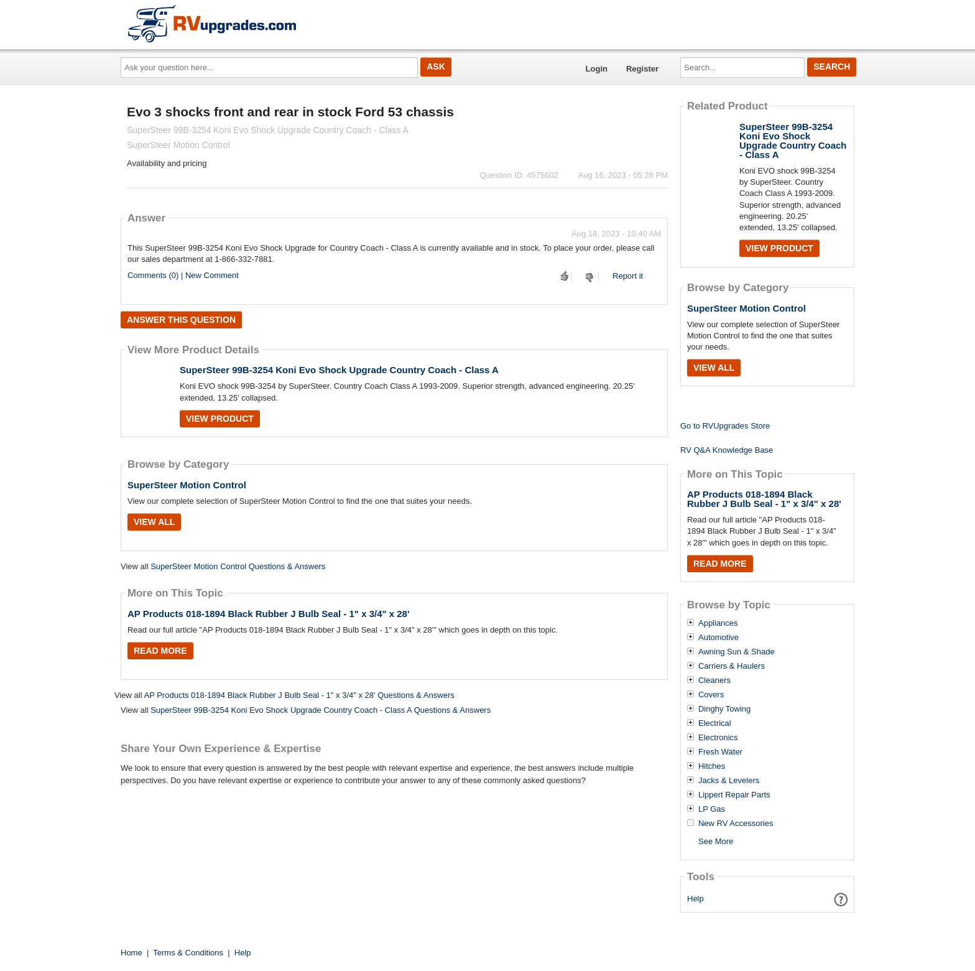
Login (597, 68)
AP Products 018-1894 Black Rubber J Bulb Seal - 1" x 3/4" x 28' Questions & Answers (299, 695)
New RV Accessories (735, 823)
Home (131, 952)
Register (642, 68)
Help (695, 898)
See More (715, 841)
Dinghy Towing (724, 709)
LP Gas (711, 809)
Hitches (711, 766)
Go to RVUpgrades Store (725, 425)
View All (154, 522)
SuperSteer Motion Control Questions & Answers (237, 566)
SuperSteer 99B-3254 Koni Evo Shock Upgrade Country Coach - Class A (339, 370)
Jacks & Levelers (728, 780)
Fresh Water (720, 752)
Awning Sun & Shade (736, 652)
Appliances (718, 623)
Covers (711, 694)
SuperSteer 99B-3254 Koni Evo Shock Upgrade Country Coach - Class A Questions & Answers (320, 710)
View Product (220, 419)
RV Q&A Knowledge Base (726, 450)
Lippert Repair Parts (734, 795)
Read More (160, 651)
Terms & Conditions (188, 952)
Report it (627, 276)
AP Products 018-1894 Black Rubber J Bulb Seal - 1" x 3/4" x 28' (268, 613)
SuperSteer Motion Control (186, 485)
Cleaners (714, 680)
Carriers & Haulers (731, 666)
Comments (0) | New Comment (183, 275)
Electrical (714, 723)
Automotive (718, 637)
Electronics (718, 737)
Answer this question (181, 320)
